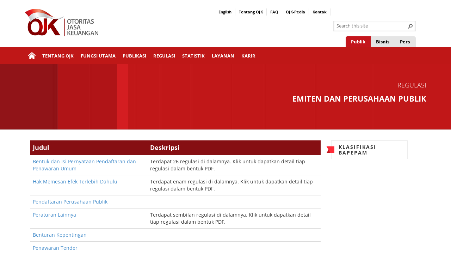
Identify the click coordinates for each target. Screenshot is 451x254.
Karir (248, 56)
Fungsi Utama (98, 56)
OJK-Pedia (295, 11)
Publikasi (134, 56)
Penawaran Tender (55, 247)
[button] (410, 26)
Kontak (320, 11)
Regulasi (164, 56)
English (224, 11)
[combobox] (371, 26)
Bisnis (382, 41)
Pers (405, 41)
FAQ (274, 11)
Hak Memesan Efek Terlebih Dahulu (75, 181)
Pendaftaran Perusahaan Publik (70, 201)
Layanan (223, 56)
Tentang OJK (251, 11)
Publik (358, 41)
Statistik (193, 56)
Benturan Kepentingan (60, 234)
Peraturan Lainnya (54, 214)
